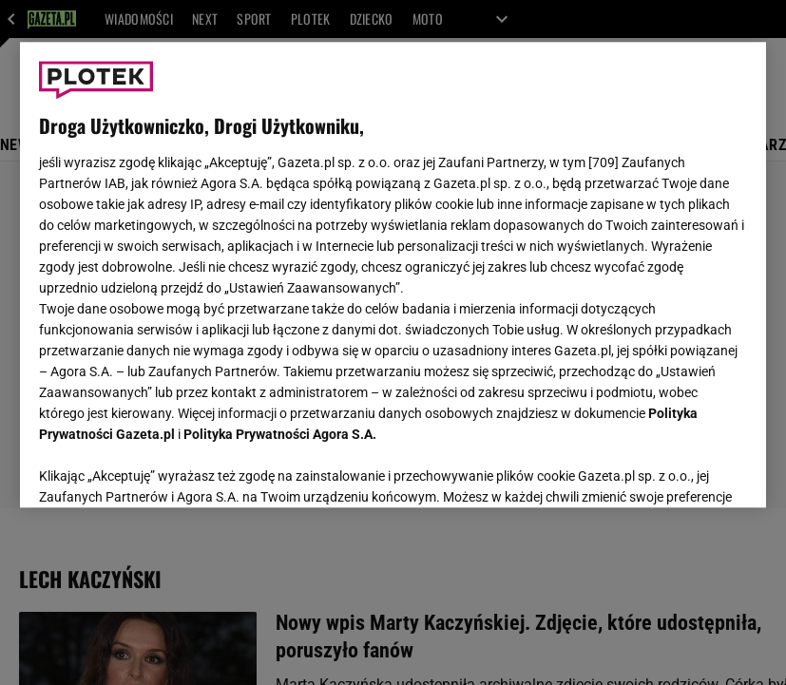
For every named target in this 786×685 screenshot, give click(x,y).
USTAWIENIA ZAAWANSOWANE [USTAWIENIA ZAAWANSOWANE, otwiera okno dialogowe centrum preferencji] (163, 469)
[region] (393, 274)
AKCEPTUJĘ (683, 470)
